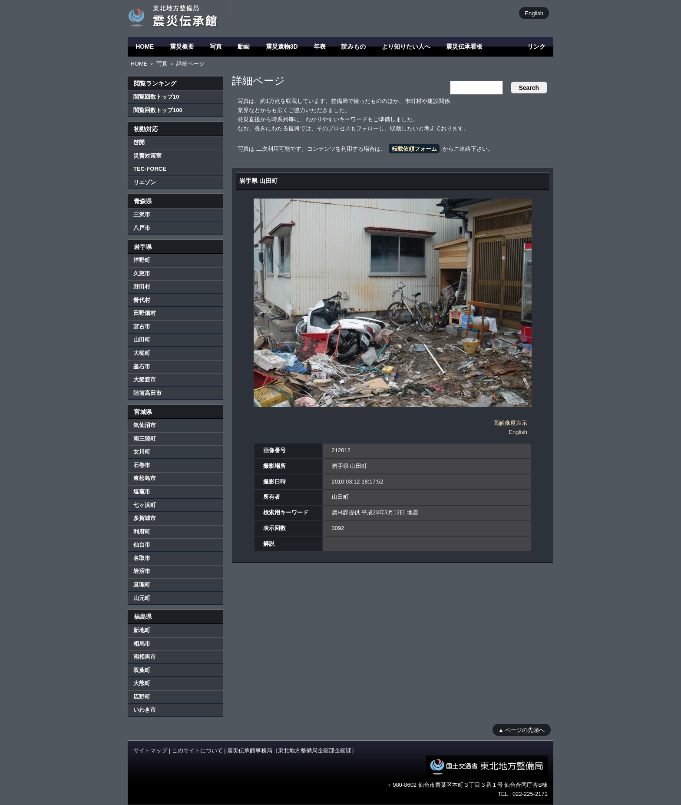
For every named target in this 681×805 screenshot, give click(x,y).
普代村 (141, 300)
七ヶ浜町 (144, 505)
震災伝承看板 (464, 46)
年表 (320, 46)
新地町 (141, 630)
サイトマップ (150, 750)
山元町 (141, 598)
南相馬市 (144, 656)
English (534, 13)
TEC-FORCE (149, 169)
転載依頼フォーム (414, 149)
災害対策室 (147, 155)
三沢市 (141, 214)
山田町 (141, 339)
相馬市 (141, 643)
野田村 (141, 286)
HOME (145, 46)
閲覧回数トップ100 (157, 110)
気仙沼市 (144, 425)
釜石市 (141, 366)
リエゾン (144, 182)
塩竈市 (141, 491)
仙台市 (141, 544)
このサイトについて (197, 750)
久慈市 (141, 273)
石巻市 (141, 465)
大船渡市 (144, 379)
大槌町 (141, 353)
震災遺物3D (282, 46)
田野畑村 (144, 313)
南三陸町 (144, 438)
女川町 (141, 451)
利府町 (141, 531)
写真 (216, 46)
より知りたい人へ (406, 46)
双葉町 (141, 670)
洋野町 (141, 260)
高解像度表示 (510, 423)
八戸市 (141, 228)
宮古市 (141, 326)
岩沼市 (141, 571)
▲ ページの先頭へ (521, 729)
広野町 (141, 696)
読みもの (353, 46)
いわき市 (144, 709)
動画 (244, 46)
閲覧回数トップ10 (156, 96)
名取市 (141, 558)
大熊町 (141, 683)
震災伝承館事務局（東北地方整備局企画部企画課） (292, 750)
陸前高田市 (147, 393)
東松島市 (144, 478)
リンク (536, 46)
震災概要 (182, 46)
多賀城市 (144, 518)
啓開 (139, 142)
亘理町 (141, 584)
